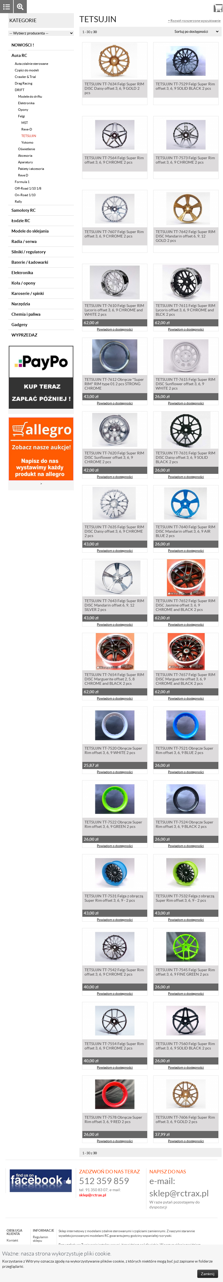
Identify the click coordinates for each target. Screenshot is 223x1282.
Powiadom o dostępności (115, 330)
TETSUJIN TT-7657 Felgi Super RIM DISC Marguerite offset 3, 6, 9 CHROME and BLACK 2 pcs (185, 679)
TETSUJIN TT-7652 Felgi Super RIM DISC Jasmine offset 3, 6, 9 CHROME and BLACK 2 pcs (185, 605)
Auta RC (19, 55)
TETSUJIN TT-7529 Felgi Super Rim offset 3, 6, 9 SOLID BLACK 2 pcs (185, 86)
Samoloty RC (23, 210)
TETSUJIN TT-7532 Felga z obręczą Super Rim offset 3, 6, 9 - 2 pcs (185, 898)
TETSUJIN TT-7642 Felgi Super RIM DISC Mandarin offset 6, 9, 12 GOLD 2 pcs (185, 236)
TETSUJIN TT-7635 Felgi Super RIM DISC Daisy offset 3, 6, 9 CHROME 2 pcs (114, 531)
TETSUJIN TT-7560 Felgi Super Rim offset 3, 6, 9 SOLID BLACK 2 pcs (185, 1046)
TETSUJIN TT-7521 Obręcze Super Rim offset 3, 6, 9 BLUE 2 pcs (184, 751)
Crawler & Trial (25, 77)
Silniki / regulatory (28, 252)
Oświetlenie (26, 149)
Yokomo (27, 142)
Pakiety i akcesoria (31, 168)
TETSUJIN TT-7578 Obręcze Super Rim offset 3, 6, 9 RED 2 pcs (113, 1120)
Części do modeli (27, 70)
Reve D (23, 175)
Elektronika (26, 103)
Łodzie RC (20, 220)
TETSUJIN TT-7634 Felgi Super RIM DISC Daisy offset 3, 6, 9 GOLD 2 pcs (114, 88)
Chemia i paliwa (25, 314)
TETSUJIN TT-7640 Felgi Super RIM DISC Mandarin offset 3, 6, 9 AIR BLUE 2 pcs (185, 531)
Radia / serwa (24, 241)
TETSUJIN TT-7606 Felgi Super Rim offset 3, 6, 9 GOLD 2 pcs (185, 1120)
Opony (23, 109)
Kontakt (12, 1240)
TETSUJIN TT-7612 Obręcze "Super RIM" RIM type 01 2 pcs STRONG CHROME (114, 384)
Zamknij (208, 1274)
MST (24, 122)
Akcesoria (25, 155)
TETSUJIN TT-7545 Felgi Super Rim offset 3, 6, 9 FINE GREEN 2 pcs (185, 972)
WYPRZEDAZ (24, 335)
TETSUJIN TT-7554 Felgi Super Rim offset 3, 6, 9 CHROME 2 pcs (114, 1046)
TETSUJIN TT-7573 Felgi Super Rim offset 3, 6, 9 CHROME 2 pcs (185, 160)
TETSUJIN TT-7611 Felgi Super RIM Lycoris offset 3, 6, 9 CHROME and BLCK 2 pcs (185, 310)
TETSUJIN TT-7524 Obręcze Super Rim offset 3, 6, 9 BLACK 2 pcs (184, 824)
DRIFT (19, 90)
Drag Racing (23, 83)
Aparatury (25, 162)
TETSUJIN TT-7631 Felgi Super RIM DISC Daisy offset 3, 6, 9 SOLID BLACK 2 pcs (185, 458)
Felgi (21, 116)
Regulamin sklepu (40, 1238)
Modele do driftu (30, 96)
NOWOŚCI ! (22, 45)
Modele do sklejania (30, 231)
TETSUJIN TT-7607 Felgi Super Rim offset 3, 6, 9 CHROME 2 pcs (114, 234)
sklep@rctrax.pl (179, 1193)
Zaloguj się (175, 6)
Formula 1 (22, 182)
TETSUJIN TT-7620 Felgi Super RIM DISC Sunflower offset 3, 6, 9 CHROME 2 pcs (114, 458)
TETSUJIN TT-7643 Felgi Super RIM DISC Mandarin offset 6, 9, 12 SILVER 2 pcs (114, 605)
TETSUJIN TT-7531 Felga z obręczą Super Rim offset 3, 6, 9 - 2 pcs (114, 898)
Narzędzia (20, 303)
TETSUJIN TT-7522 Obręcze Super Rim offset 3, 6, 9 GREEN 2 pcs (113, 824)
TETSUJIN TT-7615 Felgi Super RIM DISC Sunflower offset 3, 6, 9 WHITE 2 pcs (185, 384)
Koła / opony (23, 283)
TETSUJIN (28, 136)
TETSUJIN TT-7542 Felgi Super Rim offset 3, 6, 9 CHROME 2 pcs (114, 972)
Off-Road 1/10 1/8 (28, 188)
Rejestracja (198, 6)
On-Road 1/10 (25, 195)
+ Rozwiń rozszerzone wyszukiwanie (194, 20)
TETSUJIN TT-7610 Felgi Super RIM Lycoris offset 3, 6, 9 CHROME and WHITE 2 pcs (114, 310)
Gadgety (19, 324)
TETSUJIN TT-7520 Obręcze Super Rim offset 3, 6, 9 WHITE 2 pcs (113, 751)
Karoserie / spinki (27, 293)
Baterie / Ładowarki (29, 262)
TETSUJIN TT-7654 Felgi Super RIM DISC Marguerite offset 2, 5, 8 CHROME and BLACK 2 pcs (114, 679)
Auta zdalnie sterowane (31, 63)
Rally (18, 201)
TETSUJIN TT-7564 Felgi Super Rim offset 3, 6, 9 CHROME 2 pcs (114, 160)
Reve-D (26, 129)
